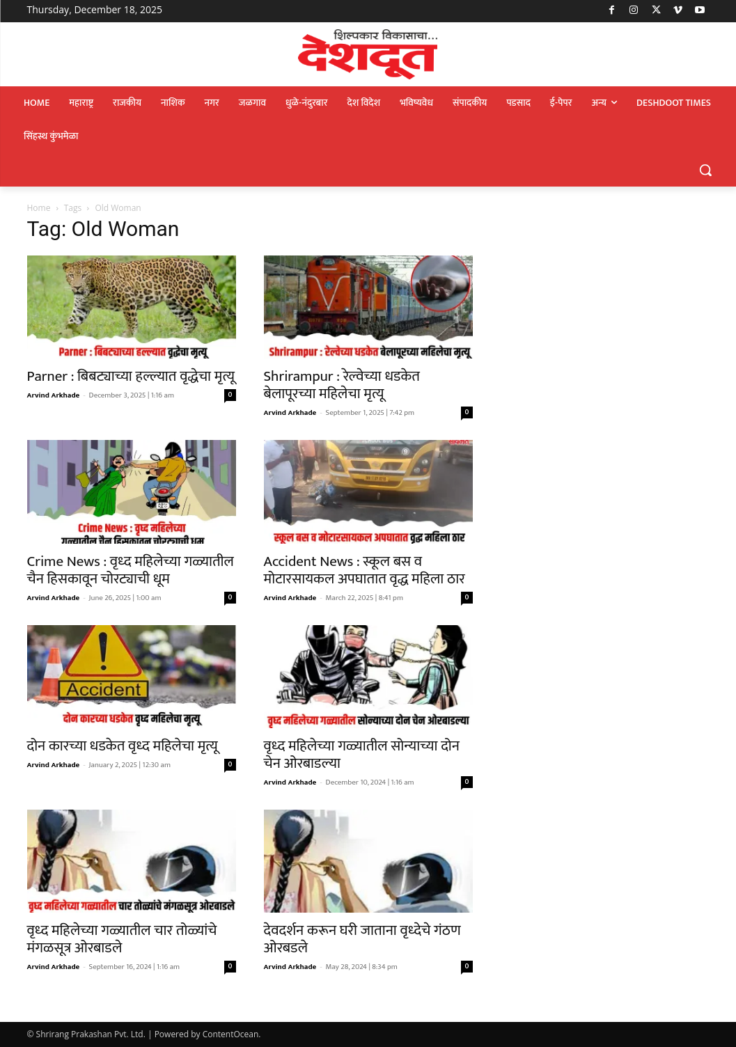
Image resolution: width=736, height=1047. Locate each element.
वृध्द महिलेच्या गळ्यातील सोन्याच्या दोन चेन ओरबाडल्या (362, 755)
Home (39, 208)
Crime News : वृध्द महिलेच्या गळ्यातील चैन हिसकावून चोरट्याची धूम (130, 570)
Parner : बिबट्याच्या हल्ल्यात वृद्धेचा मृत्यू (131, 376)
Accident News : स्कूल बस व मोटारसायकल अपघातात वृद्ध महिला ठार (364, 570)
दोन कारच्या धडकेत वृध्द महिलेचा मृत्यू (122, 746)
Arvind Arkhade (53, 395)
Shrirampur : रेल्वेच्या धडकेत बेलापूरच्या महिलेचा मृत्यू (342, 385)
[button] (705, 170)
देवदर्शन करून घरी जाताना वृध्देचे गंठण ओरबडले (362, 939)
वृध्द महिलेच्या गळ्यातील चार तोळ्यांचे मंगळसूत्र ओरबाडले (122, 939)
